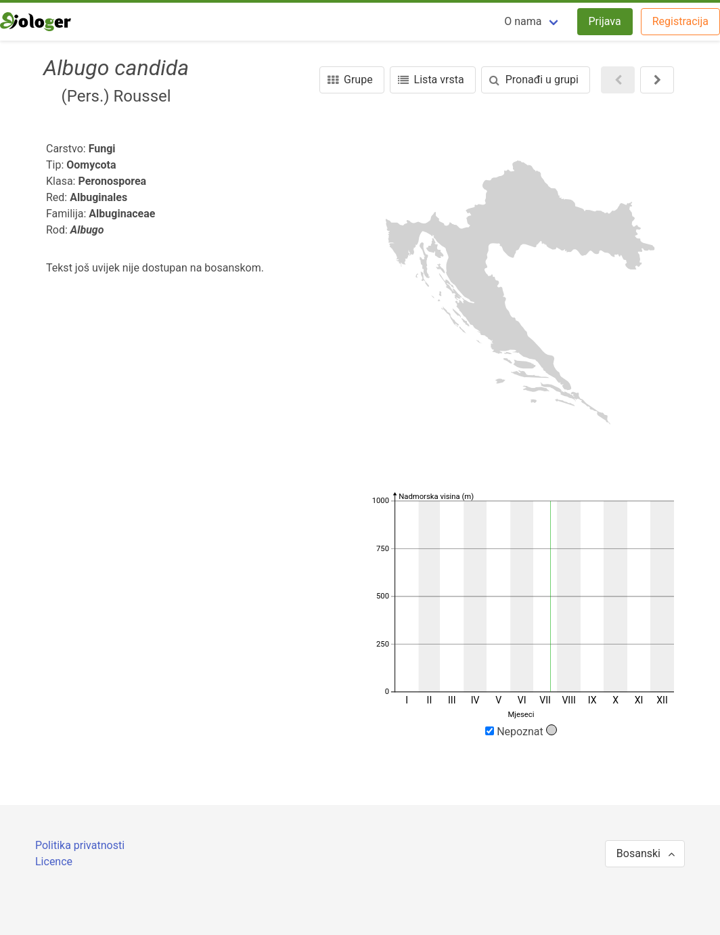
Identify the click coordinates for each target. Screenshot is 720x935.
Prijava (605, 21)
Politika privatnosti (80, 845)
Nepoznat (521, 731)
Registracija (680, 21)
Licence (53, 861)
